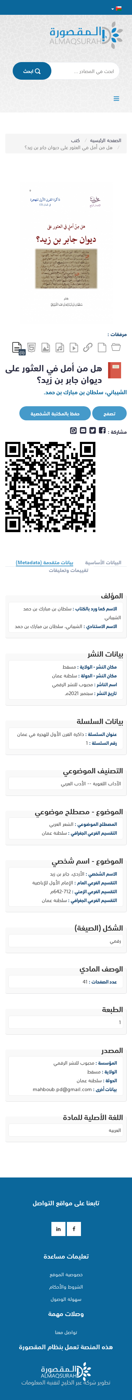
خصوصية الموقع (66, 1274)
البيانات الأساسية (103, 562)
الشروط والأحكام (66, 1286)
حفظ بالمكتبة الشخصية (50, 413)
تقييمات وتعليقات (68, 570)
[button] (116, 8)
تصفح (104, 413)
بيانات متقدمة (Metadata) (44, 562)
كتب (76, 140)
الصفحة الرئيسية (105, 140)
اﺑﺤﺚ (31, 70)
